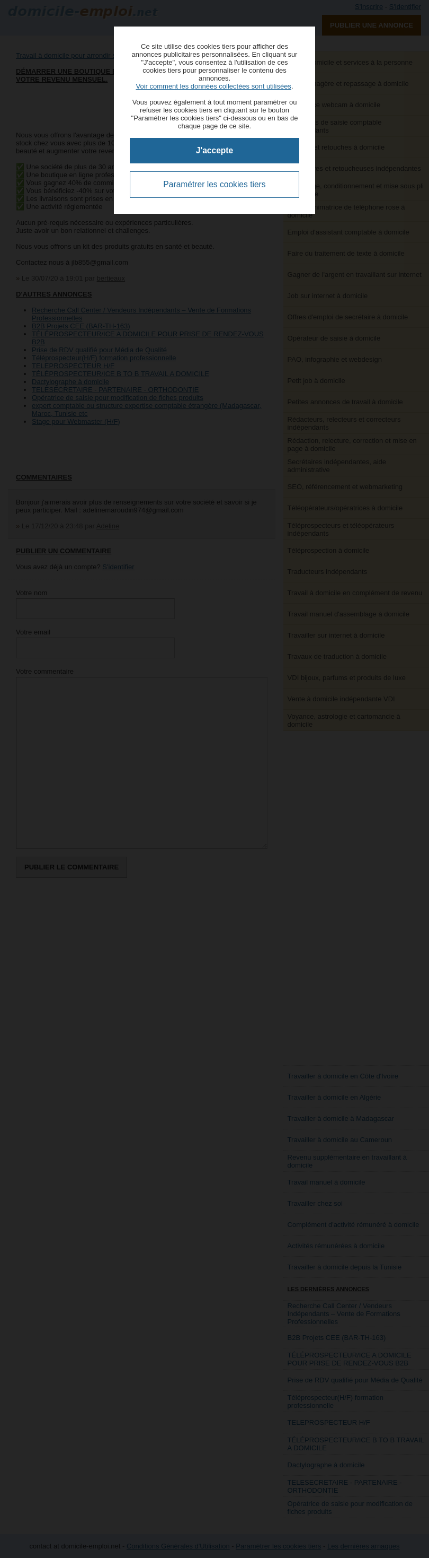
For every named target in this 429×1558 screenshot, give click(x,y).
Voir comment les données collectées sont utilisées (213, 86)
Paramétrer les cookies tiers (214, 184)
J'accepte (214, 150)
